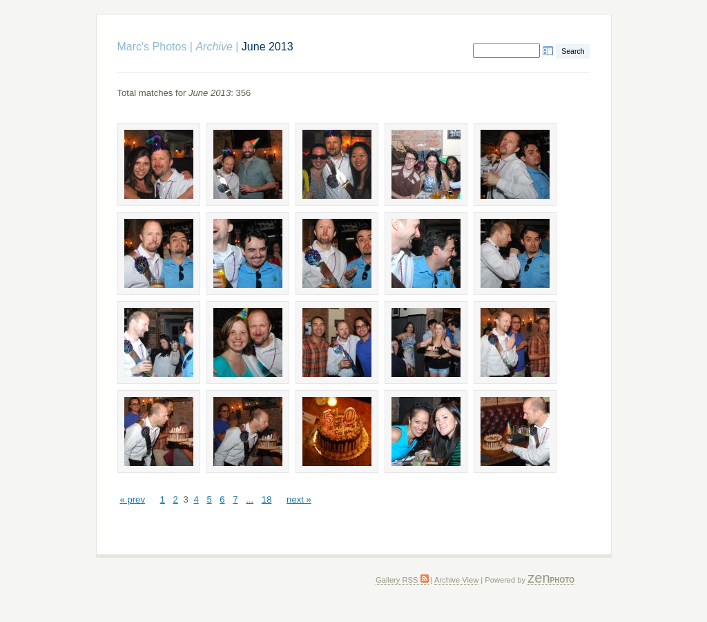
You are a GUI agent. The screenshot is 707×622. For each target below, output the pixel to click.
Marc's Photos (152, 46)
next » (299, 499)
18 (267, 499)
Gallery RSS (402, 580)
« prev (132, 499)
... (249, 499)
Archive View (456, 580)
